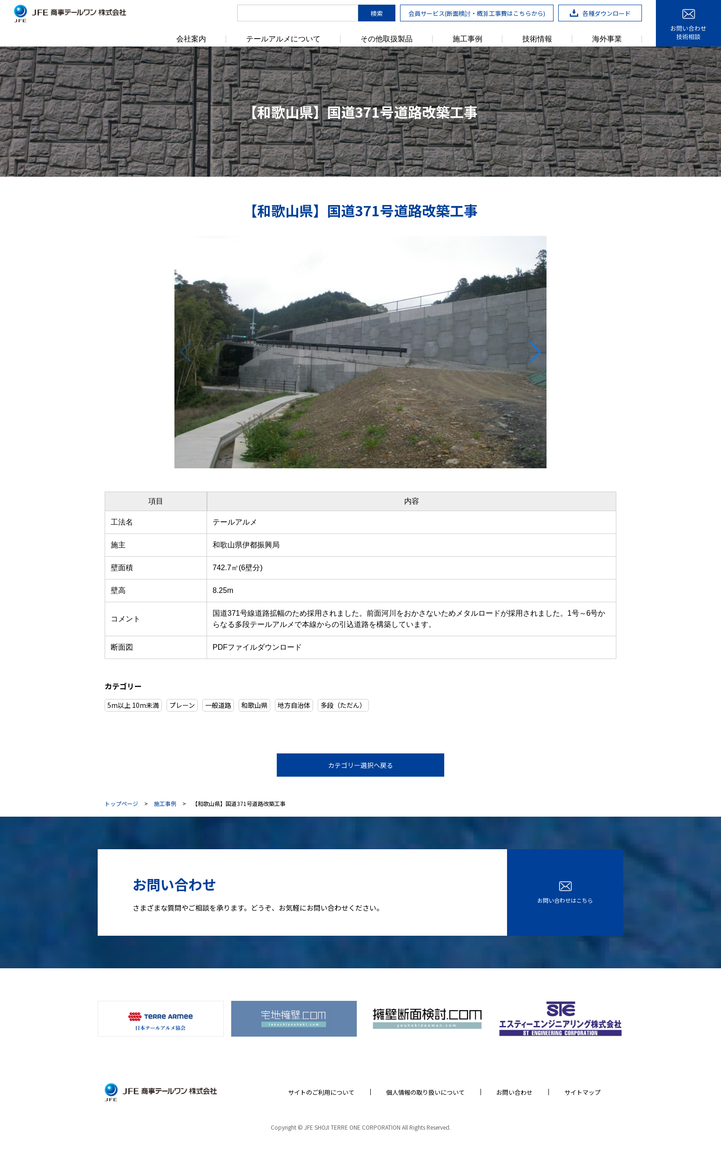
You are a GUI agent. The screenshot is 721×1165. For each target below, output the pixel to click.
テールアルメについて (283, 39)
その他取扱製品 (386, 39)
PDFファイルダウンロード (257, 647)
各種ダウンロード (600, 13)
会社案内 (191, 39)
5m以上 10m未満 (133, 705)
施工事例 (467, 39)
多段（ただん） (343, 705)
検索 (377, 13)
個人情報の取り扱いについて (425, 1092)
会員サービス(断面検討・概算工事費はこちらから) (476, 13)
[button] (535, 352)
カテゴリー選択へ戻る (360, 765)
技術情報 (537, 39)
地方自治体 (294, 705)
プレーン (182, 705)
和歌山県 (254, 705)
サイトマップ (582, 1092)
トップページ (121, 803)
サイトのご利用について (321, 1092)
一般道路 (218, 705)
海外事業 (607, 39)
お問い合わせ (514, 1092)
